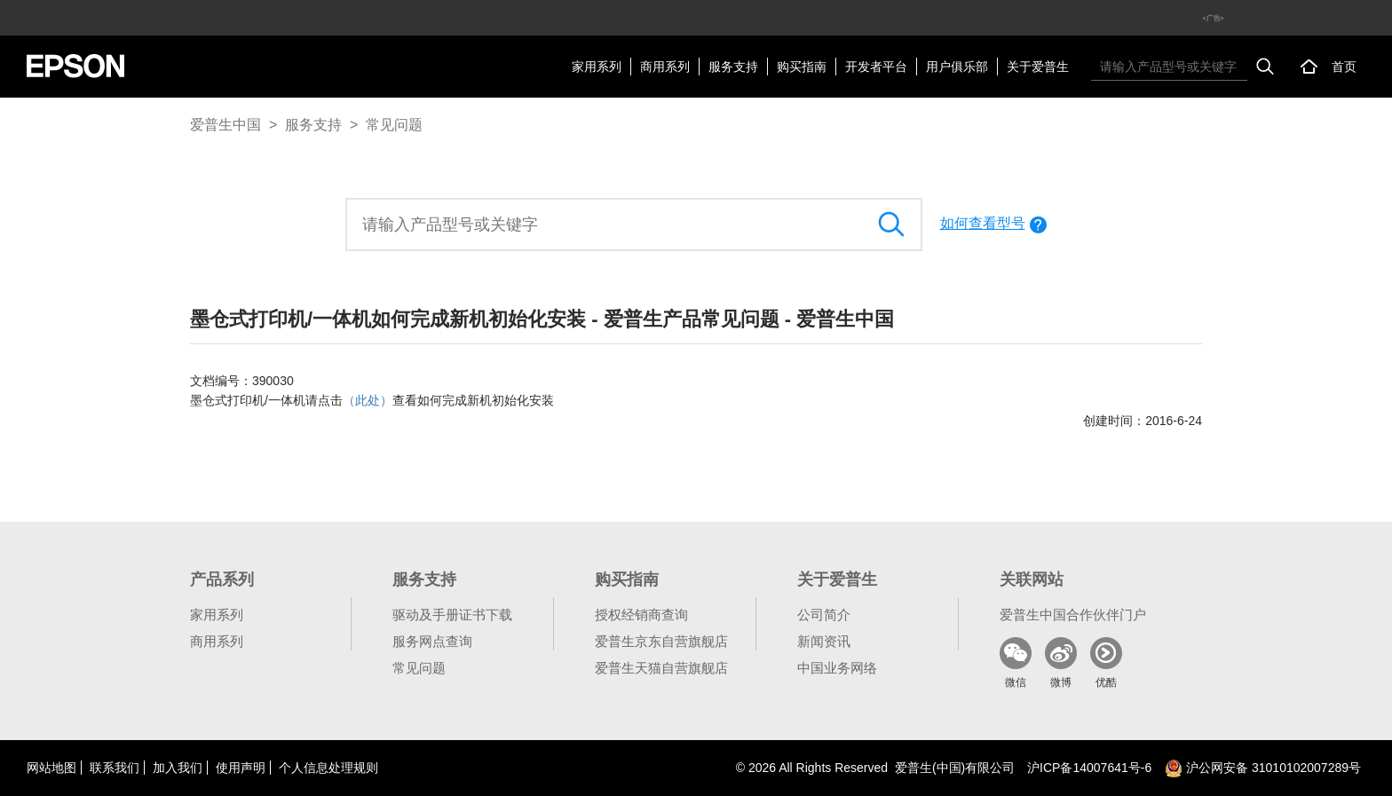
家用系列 (596, 66)
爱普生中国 (225, 124)
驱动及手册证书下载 (452, 614)
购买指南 (801, 66)
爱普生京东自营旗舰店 (661, 641)
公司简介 (823, 614)
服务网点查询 (432, 641)
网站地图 (51, 768)
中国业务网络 (837, 667)
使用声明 (240, 768)
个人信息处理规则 (328, 768)
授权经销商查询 (641, 614)
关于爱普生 (1038, 66)
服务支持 (733, 66)
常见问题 (394, 124)
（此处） (367, 400)
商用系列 (665, 66)
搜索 (1265, 66)
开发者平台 (876, 66)
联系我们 (114, 768)
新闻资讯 (823, 641)
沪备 (1089, 768)
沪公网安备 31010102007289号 (1263, 768)
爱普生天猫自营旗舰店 (661, 667)
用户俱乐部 (957, 66)
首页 (1344, 66)
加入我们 (177, 768)
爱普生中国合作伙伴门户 (1073, 614)
